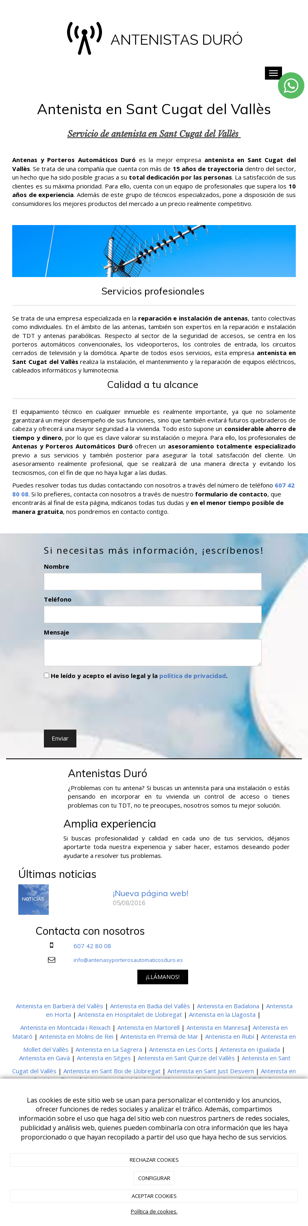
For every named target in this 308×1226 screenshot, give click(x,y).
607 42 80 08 (92, 946)
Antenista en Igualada (250, 1049)
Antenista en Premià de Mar (159, 1036)
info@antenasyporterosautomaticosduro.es (128, 960)
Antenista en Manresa (217, 1027)
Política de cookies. (154, 1211)
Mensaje (56, 632)
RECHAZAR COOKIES (154, 1159)
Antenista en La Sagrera (109, 1049)
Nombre (56, 566)
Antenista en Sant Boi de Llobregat (112, 1071)
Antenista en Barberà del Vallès (59, 1006)
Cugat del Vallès (34, 1071)
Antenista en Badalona (228, 1006)
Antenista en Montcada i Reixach (65, 1027)
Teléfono (58, 599)
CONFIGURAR (154, 1178)
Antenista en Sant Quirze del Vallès (186, 1058)
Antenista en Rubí (229, 1036)
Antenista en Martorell (148, 1027)
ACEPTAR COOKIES (154, 1196)
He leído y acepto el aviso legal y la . (136, 675)
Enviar (60, 738)
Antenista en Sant (266, 1058)
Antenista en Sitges (104, 1058)
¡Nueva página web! (150, 893)
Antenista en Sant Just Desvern (210, 1071)
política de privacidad (192, 675)
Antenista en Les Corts (181, 1049)
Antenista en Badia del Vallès (150, 1006)
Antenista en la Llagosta (222, 1014)
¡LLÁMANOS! (163, 977)
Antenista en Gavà (44, 1058)
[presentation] (105, 703)
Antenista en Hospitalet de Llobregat (130, 1014)
